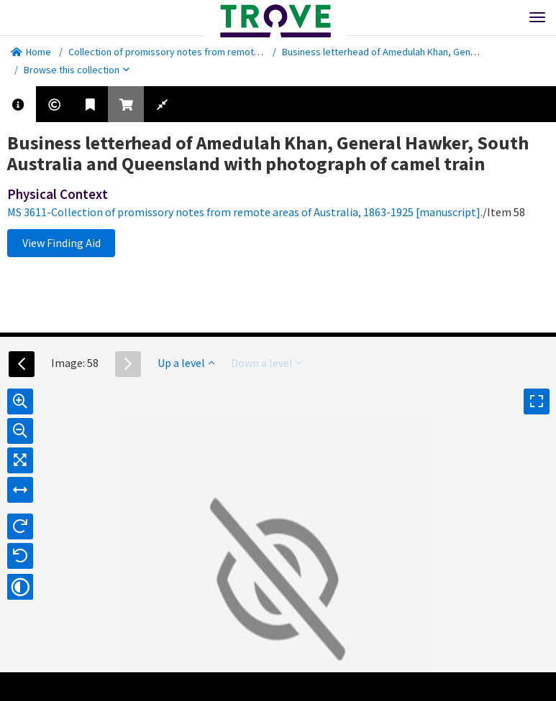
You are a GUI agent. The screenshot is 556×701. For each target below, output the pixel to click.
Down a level (266, 363)
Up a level (186, 363)
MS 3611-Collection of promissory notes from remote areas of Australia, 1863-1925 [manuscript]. (245, 212)
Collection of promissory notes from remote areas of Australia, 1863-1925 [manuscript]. (256, 51)
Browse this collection (76, 69)
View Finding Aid (61, 243)
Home (31, 51)
